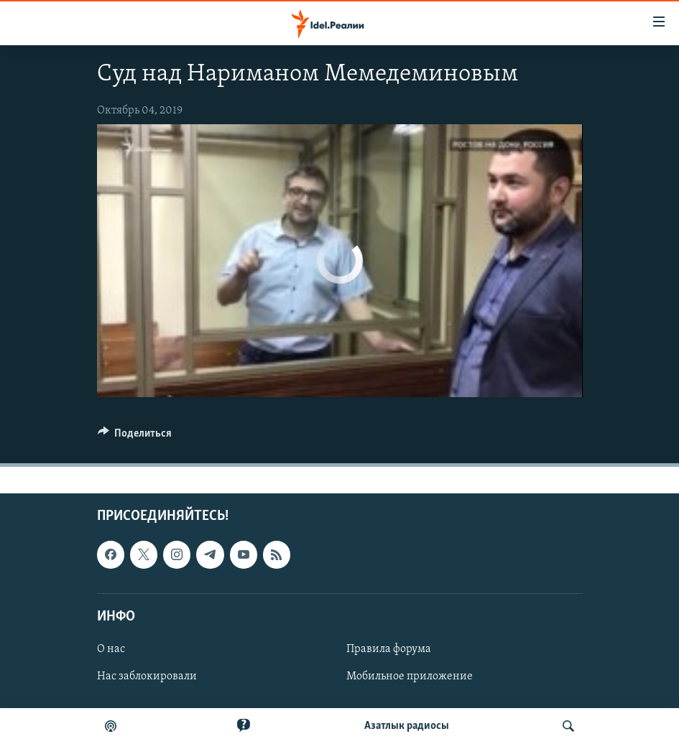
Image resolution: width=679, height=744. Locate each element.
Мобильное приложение (409, 676)
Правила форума (388, 649)
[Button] (135, 436)
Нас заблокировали (147, 676)
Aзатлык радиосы (406, 726)
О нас (111, 649)
